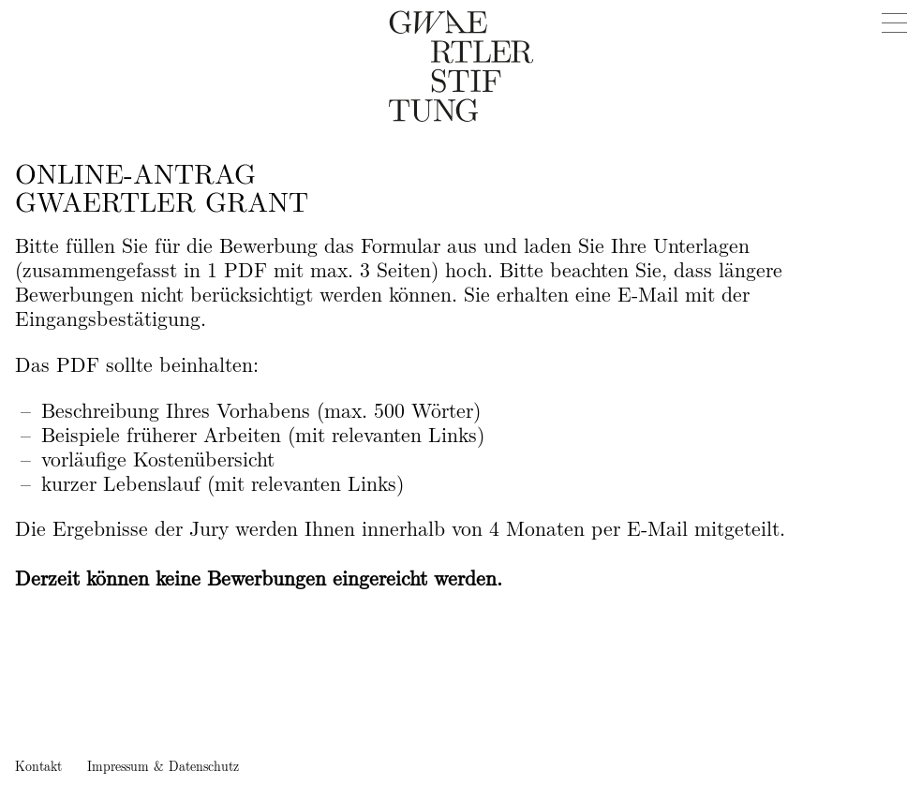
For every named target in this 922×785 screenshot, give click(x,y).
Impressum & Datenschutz (163, 767)
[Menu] (894, 23)
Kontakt (38, 767)
